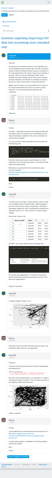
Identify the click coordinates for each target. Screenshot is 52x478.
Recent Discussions (9, 22)
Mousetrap (21, 57)
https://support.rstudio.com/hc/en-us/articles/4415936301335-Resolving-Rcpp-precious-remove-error (26, 436)
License (3, 467)
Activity (6, 26)
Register (11, 15)
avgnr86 (12, 55)
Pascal (11, 120)
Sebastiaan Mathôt (6, 464)
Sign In (4, 15)
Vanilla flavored (42, 464)
